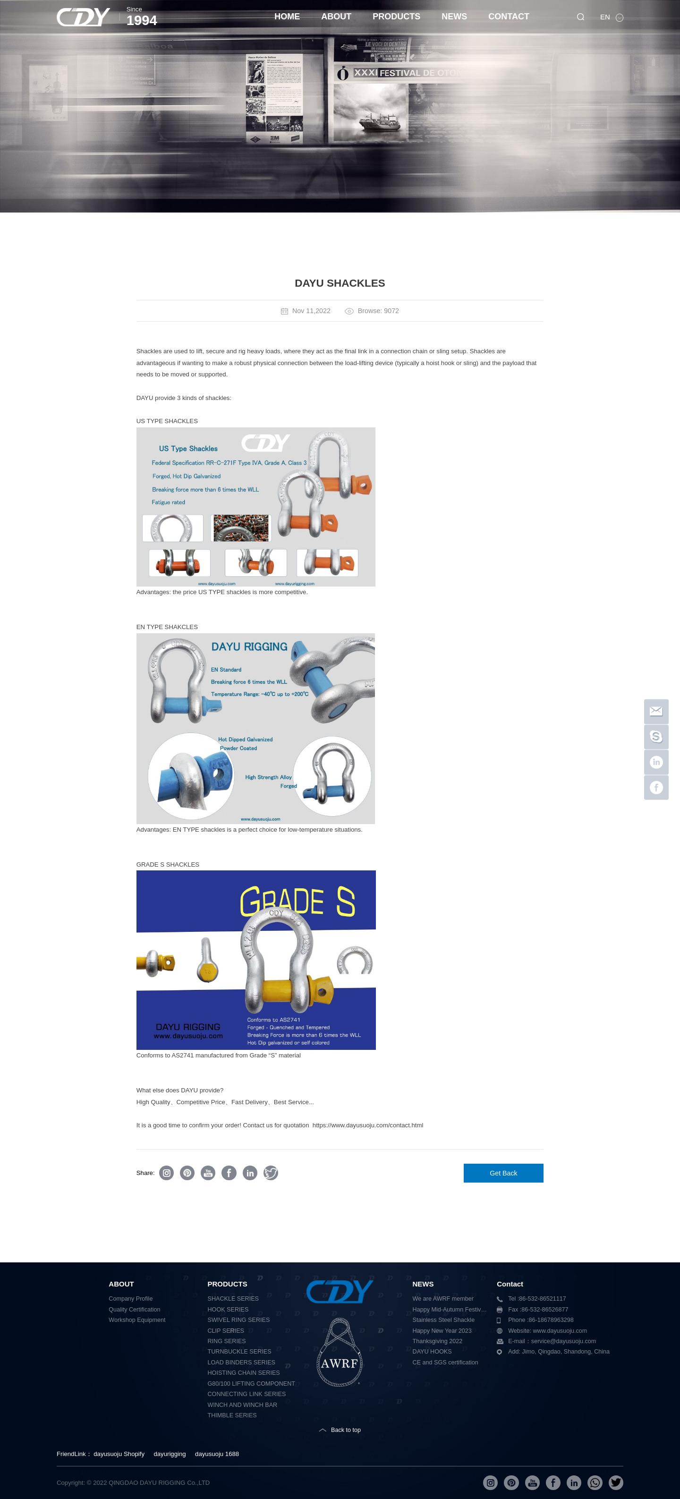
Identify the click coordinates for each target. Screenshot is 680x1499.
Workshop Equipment (137, 1320)
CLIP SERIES (226, 1331)
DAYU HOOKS (432, 1351)
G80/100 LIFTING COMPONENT (251, 1383)
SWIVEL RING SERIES (239, 1320)
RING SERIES (227, 1341)
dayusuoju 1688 (217, 1453)
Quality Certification (134, 1309)
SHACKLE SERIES (233, 1298)
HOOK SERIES (228, 1309)
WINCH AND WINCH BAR (243, 1405)
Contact (510, 1283)
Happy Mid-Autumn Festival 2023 (451, 1309)
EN (606, 17)
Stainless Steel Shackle (444, 1320)
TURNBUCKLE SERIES (240, 1351)
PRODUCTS (396, 16)
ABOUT (336, 16)
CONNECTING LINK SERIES (247, 1394)
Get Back (504, 1173)
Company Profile (131, 1298)
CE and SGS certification (445, 1362)
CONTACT (508, 16)
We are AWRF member (443, 1298)
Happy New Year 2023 (442, 1331)
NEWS (454, 16)
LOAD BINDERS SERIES (241, 1362)
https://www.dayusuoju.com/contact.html (368, 1125)
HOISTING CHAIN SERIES (244, 1373)
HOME (287, 16)
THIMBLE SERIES (232, 1415)
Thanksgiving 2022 (438, 1341)
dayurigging (169, 1453)
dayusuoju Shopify (119, 1453)
